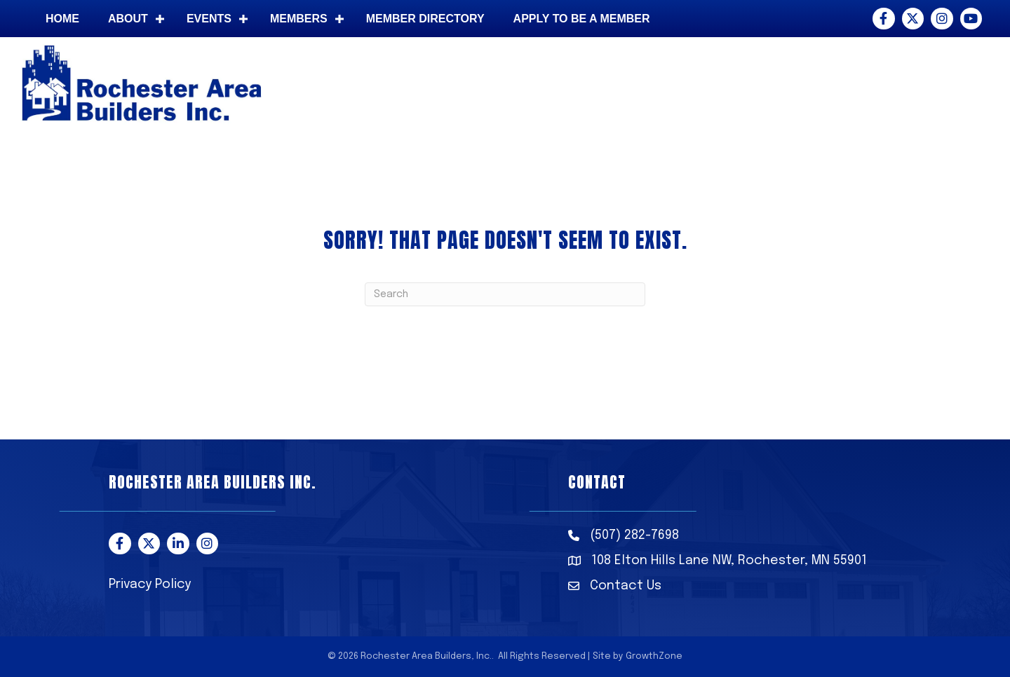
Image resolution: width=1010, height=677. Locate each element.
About (128, 19)
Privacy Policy (150, 584)
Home (62, 19)
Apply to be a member (581, 19)
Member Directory (425, 19)
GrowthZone (654, 656)
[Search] (505, 294)
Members (299, 19)
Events (209, 19)
